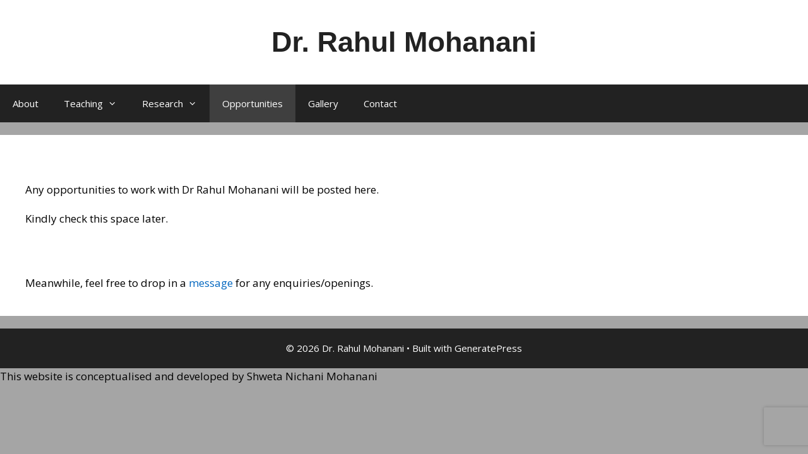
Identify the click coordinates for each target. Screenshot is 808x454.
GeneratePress (488, 348)
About (26, 103)
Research (176, 103)
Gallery (323, 103)
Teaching (96, 103)
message (211, 283)
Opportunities (252, 103)
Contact (380, 103)
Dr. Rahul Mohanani (404, 42)
